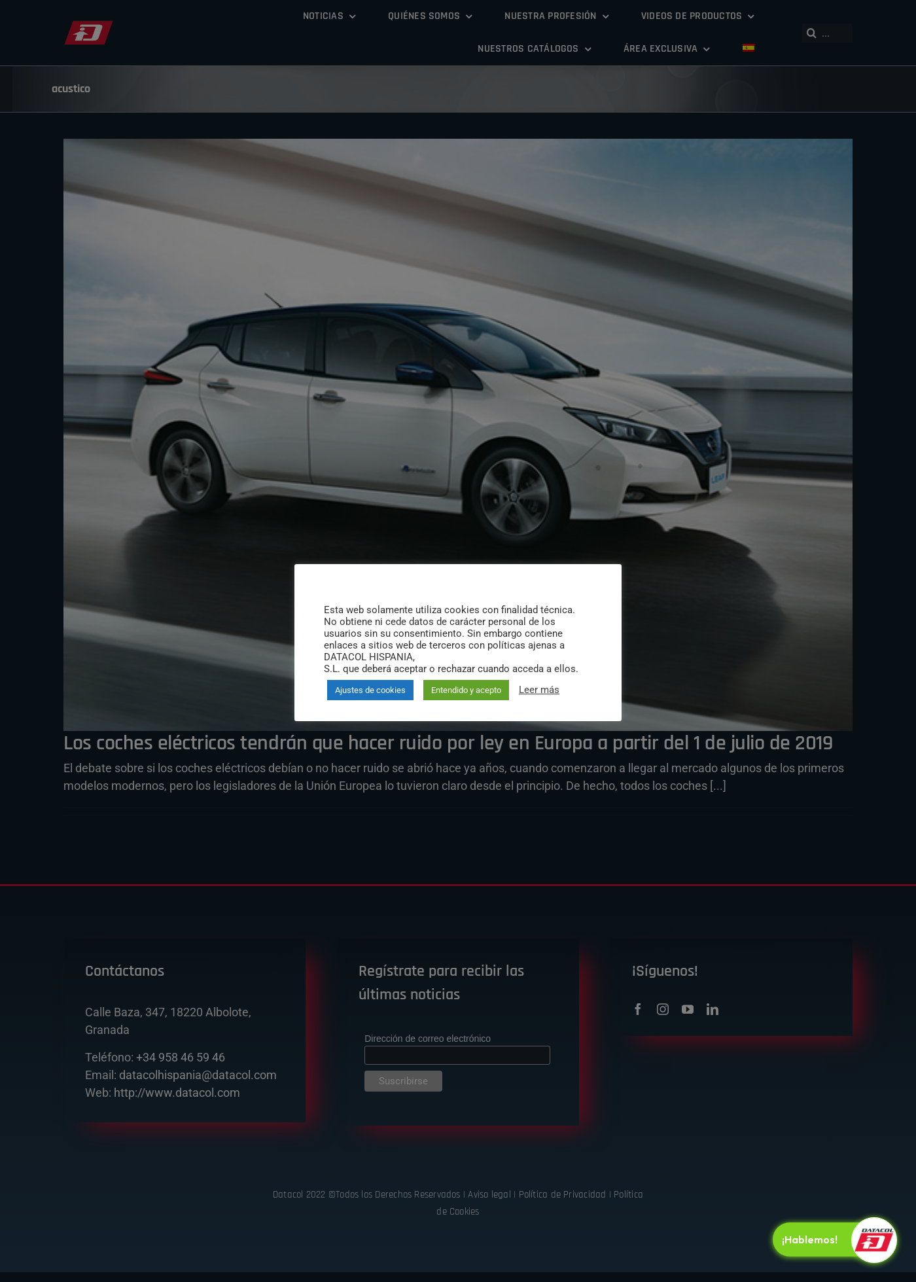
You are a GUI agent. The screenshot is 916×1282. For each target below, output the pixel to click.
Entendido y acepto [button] (466, 690)
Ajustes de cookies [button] (370, 690)
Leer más (539, 690)
